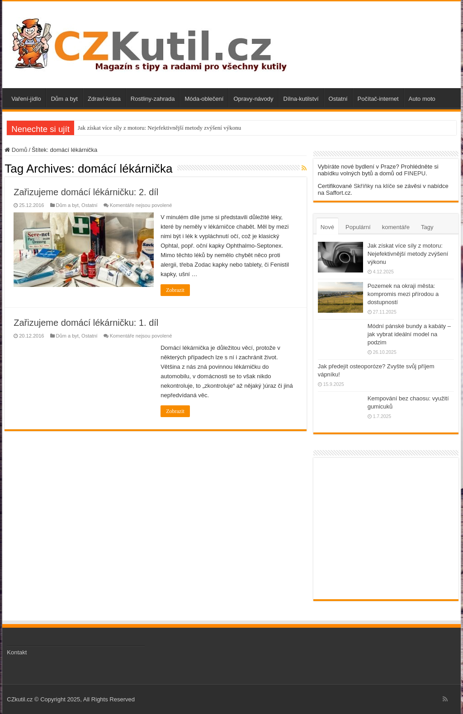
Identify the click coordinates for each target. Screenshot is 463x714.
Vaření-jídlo (26, 98)
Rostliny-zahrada (153, 98)
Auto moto (422, 98)
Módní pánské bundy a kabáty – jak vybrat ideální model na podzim (409, 334)
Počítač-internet (378, 98)
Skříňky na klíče (374, 186)
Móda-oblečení (203, 98)
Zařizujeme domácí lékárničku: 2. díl (86, 192)
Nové (327, 227)
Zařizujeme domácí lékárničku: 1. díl (86, 323)
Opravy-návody (253, 98)
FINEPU (414, 173)
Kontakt (17, 652)
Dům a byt (64, 98)
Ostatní (338, 98)
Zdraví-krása (104, 98)
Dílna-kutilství (301, 98)
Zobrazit (175, 290)
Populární (358, 227)
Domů (16, 149)
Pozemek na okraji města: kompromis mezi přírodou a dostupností (403, 293)
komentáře (396, 227)
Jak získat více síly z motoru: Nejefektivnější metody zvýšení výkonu (159, 127)
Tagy (427, 227)
